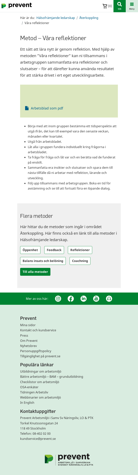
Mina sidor (28, 325)
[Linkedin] (83, 299)
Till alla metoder (35, 272)
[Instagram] (58, 299)
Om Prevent (29, 341)
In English (27, 402)
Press (24, 335)
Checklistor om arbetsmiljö (39, 382)
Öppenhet (30, 250)
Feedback (54, 250)
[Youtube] (96, 299)
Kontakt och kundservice (38, 330)
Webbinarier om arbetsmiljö (40, 397)
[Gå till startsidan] (16, 6)
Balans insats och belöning (43, 261)
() (107, 6)
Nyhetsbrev (28, 346)
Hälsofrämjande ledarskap (55, 18)
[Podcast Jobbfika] (109, 299)
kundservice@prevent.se (38, 439)
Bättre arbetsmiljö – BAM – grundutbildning (51, 376)
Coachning (80, 261)
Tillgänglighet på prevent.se (40, 356)
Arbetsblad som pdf (47, 108)
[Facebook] (71, 299)
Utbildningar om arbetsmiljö (40, 371)
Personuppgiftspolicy (35, 351)
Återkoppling (88, 18)
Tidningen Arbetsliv (34, 392)
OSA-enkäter (29, 387)
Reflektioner (80, 250)
